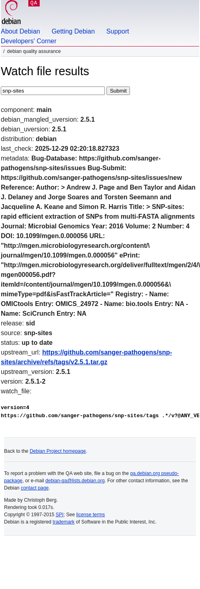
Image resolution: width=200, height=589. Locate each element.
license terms (90, 514)
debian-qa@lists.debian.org (74, 480)
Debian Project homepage (58, 451)
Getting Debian (73, 31)
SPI (60, 514)
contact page (35, 488)
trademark (63, 522)
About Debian (20, 31)
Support (117, 31)
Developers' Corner (28, 41)
